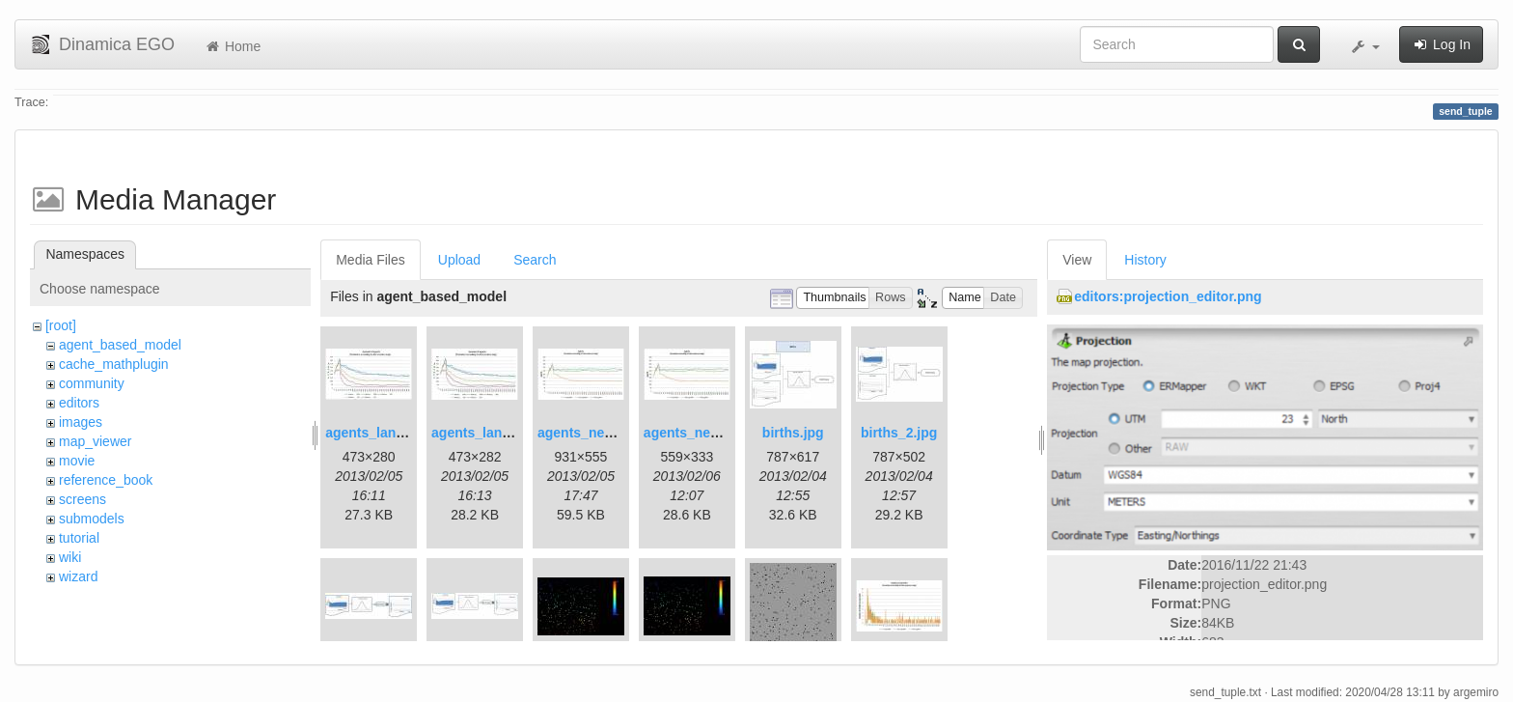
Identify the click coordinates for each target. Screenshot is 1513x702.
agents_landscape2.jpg (505, 432)
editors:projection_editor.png (1167, 296)
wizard (78, 576)
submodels (91, 518)
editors (79, 402)
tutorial (79, 538)
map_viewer (95, 441)
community (91, 383)
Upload (459, 259)
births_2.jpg (899, 432)
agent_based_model (120, 344)
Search (534, 259)
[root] (60, 325)
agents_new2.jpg (698, 432)
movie (77, 460)
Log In (1441, 44)
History (1145, 259)
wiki (70, 557)
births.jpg (793, 432)
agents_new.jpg (588, 432)
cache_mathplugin (114, 364)
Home (232, 46)
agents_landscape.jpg (395, 432)
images (80, 422)
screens (82, 499)
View (1076, 259)
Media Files (370, 259)
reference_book (105, 480)
